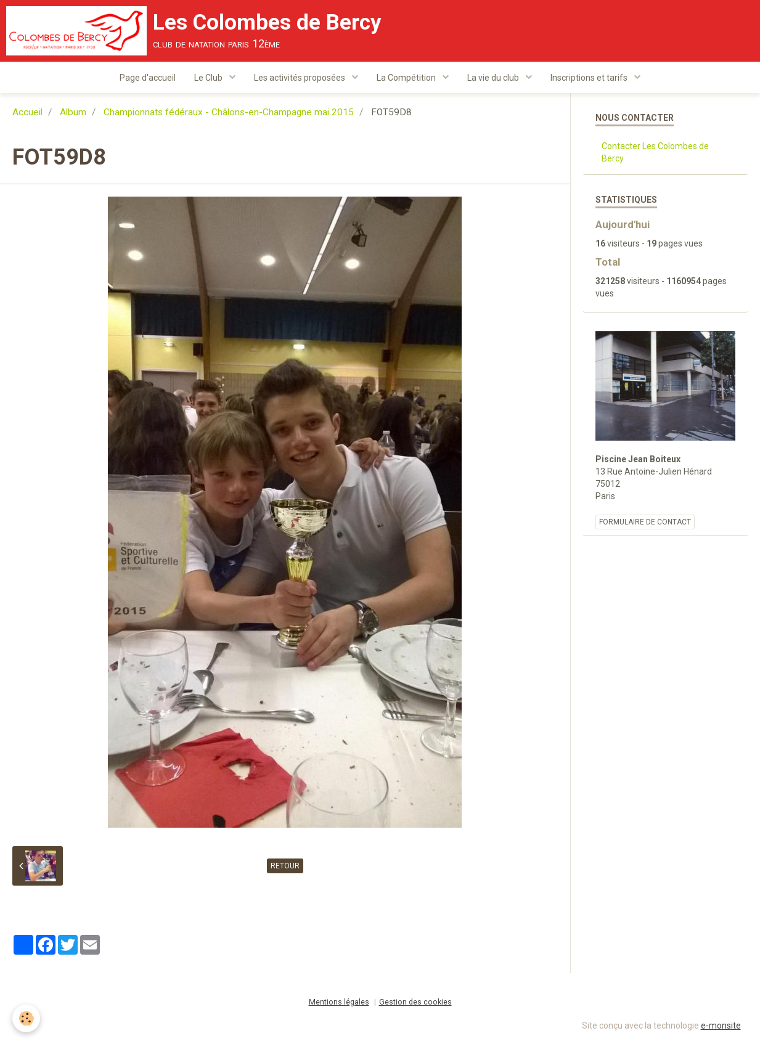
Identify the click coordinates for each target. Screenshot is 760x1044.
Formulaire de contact (645, 522)
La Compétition (407, 78)
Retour (285, 866)
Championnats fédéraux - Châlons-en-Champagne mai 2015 (229, 112)
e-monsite (721, 1025)
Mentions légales (339, 1001)
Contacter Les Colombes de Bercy (655, 152)
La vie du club (494, 78)
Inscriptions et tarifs (589, 78)
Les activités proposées (300, 78)
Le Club (209, 78)
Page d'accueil (148, 78)
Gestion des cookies (415, 1001)
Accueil (27, 112)
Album (73, 112)
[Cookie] (26, 1018)
